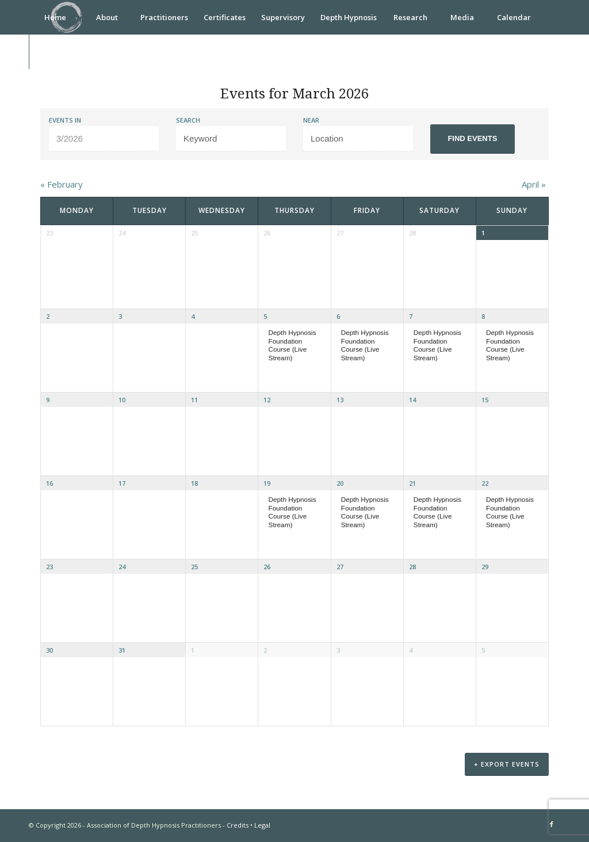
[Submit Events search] (472, 139)
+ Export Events (507, 765)
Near (311, 120)
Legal (262, 826)
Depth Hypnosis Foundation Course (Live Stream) (292, 345)
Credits (237, 826)
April (534, 184)
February (61, 184)
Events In (65, 120)
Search (188, 120)
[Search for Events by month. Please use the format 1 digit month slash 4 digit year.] (104, 138)
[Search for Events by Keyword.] (231, 138)
